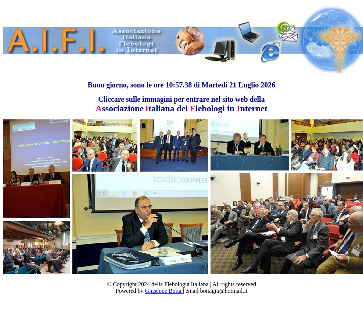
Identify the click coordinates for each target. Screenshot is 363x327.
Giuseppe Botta (164, 291)
